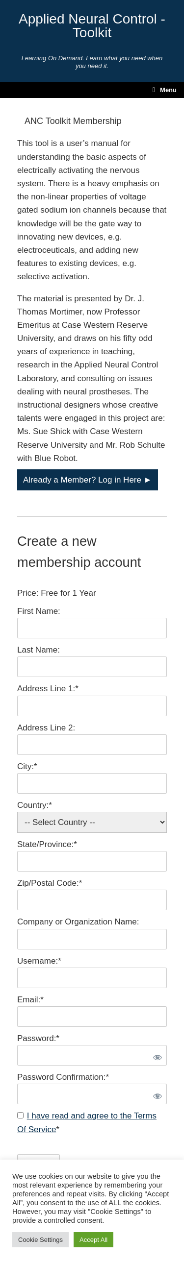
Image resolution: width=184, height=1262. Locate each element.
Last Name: (38, 650)
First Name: (38, 611)
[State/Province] (92, 861)
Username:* (39, 961)
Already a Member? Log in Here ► (87, 480)
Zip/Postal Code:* (49, 883)
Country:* (34, 805)
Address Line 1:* (48, 688)
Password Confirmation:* (63, 1077)
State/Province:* (47, 844)
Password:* (38, 1038)
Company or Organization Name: (78, 921)
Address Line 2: (46, 727)
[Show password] (155, 1055)
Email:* (30, 999)
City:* (27, 766)
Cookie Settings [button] (40, 1239)
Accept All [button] (93, 1239)
